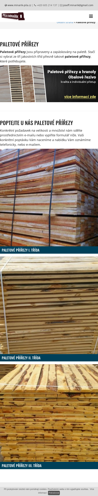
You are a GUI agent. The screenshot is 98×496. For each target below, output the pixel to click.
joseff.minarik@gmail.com (77, 5)
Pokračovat (54, 493)
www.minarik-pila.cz (19, 5)
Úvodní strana (65, 22)
